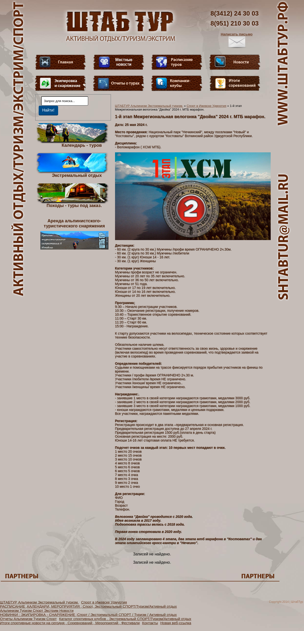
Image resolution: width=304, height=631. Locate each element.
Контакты (150, 623)
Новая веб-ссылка (175, 623)
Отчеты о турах (118, 83)
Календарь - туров (82, 145)
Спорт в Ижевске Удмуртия (206, 106)
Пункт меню (60, 83)
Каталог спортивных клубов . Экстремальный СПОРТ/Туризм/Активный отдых (125, 619)
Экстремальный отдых (77, 175)
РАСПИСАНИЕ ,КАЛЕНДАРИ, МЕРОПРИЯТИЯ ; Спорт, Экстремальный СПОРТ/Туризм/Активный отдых (88, 606)
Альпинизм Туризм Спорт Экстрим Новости (36, 610)
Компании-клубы (177, 83)
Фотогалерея (235, 83)
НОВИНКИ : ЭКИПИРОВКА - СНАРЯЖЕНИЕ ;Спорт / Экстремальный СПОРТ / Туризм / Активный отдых (88, 615)
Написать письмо (237, 40)
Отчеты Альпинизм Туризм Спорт (28, 619)
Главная (60, 62)
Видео (118, 62)
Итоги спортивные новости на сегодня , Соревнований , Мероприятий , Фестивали (70, 623)
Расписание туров (177, 62)
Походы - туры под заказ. (74, 205)
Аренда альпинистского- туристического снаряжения (74, 234)
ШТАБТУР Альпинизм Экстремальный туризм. (149, 106)
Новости (235, 62)
